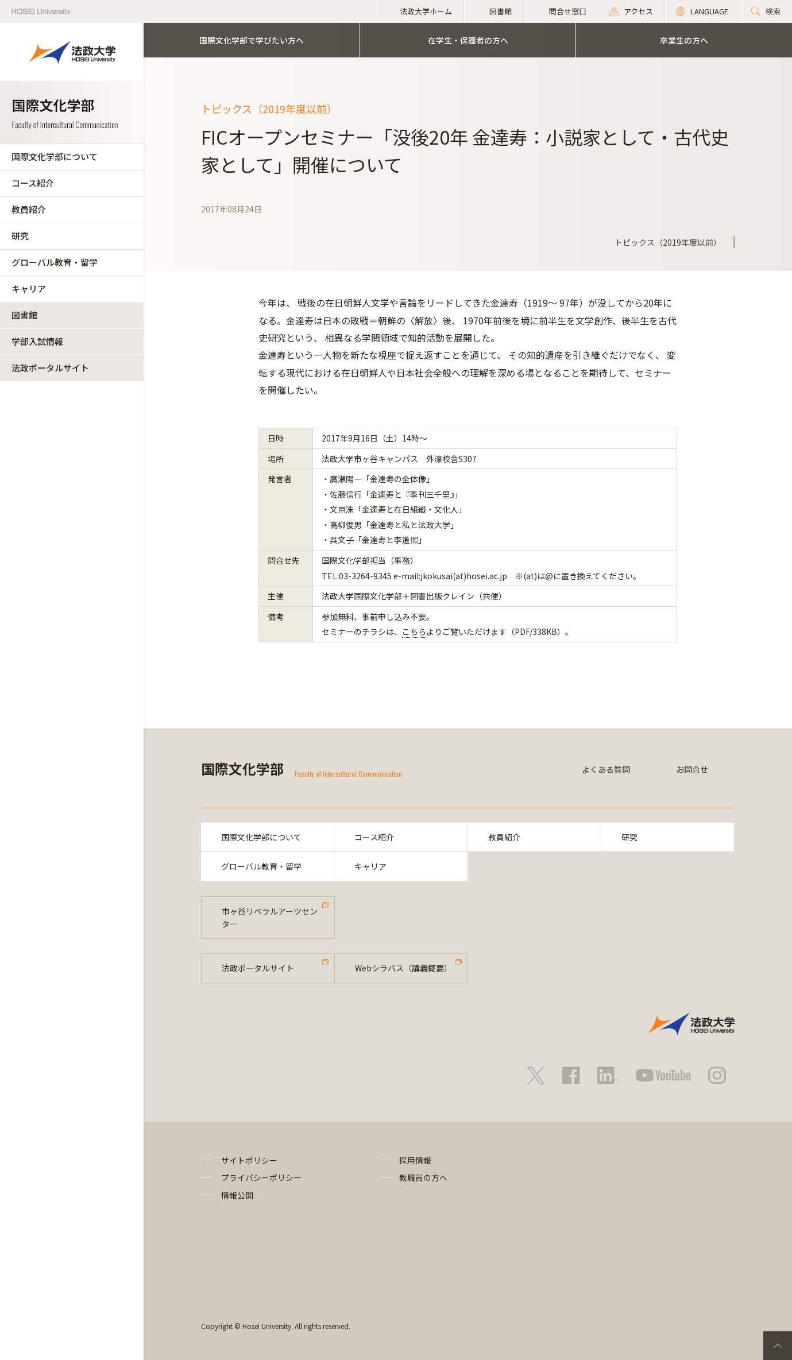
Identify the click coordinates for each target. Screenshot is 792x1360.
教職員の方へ (423, 1177)
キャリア (28, 288)
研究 (20, 236)
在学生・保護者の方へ (468, 40)
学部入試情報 (37, 341)
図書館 (24, 315)
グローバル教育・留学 (54, 262)
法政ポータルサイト (50, 368)
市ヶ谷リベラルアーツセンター (270, 917)
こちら (414, 631)
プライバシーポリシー (261, 1177)
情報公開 (237, 1195)
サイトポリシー (249, 1160)
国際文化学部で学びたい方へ (251, 40)
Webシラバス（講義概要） (403, 968)
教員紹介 (28, 209)
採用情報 (415, 1160)
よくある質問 (606, 769)
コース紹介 (32, 183)
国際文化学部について (54, 156)
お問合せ (692, 769)
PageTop (777, 1345)
